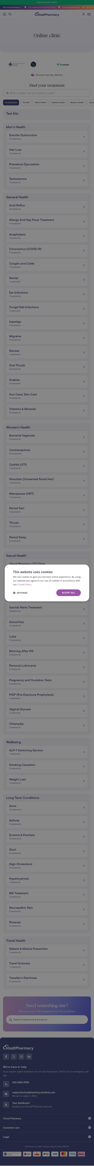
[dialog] (47, 583)
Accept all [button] (68, 592)
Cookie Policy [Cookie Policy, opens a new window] (24, 584)
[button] (20, 592)
